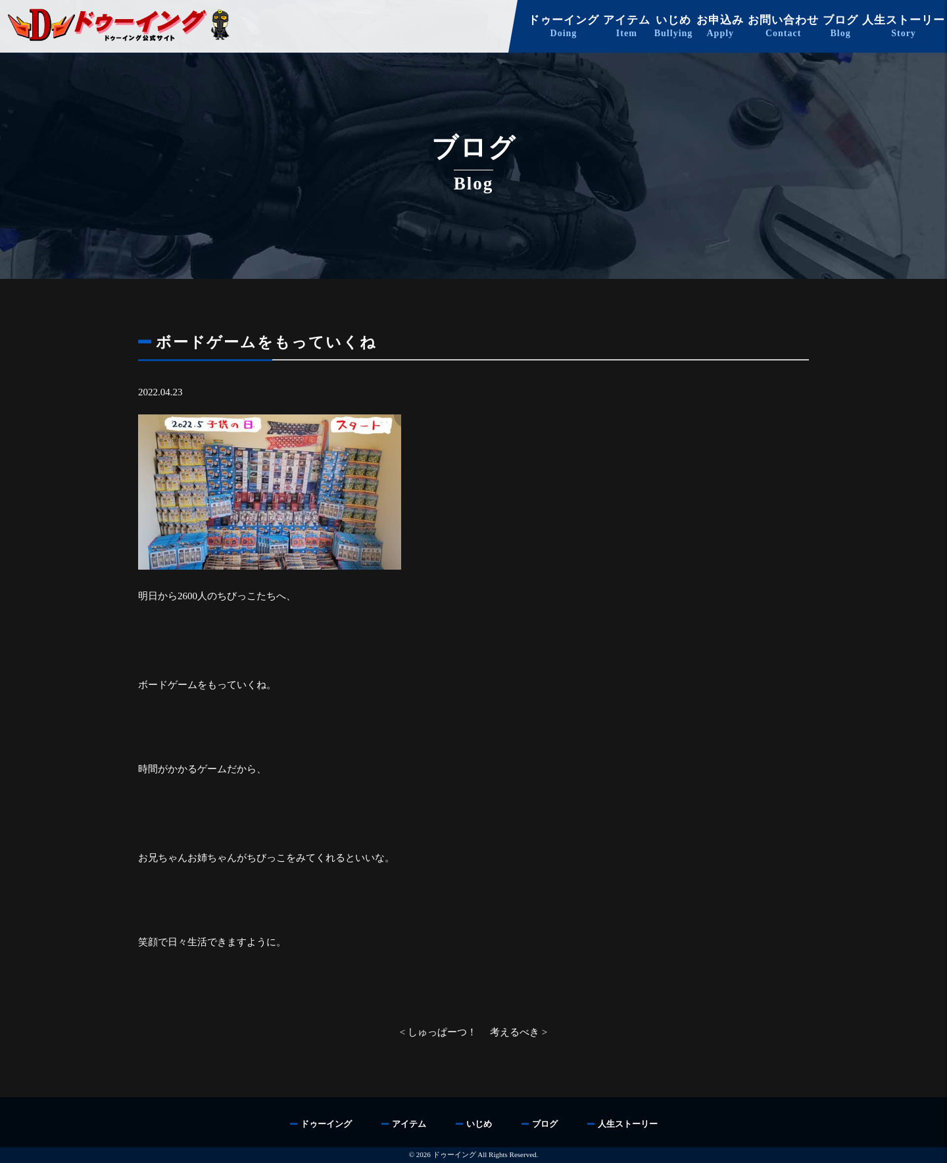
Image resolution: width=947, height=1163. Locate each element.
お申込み (720, 26)
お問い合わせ (783, 26)
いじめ (673, 26)
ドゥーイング (563, 26)
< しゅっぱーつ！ (438, 1032)
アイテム (626, 26)
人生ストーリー (903, 26)
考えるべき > (518, 1032)
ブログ (840, 26)
